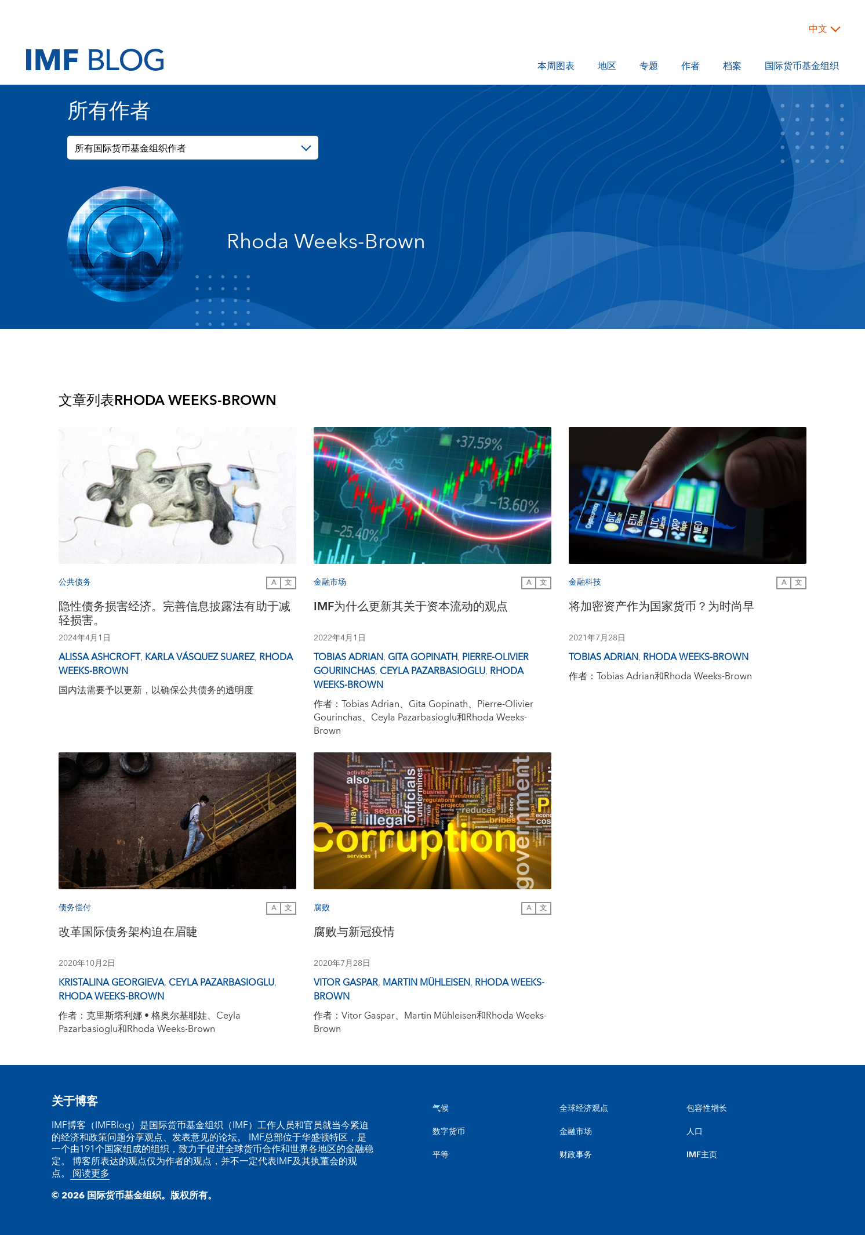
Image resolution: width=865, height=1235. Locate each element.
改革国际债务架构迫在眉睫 (128, 933)
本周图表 (556, 67)
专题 (648, 67)
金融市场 (575, 1132)
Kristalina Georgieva (111, 983)
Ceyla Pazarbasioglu (432, 671)
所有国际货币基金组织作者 (130, 148)
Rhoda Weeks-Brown (695, 657)
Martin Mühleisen (426, 983)
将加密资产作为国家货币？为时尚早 (661, 608)
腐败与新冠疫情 (354, 933)
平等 (440, 1155)
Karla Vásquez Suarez (200, 657)
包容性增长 (706, 1108)
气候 (440, 1108)
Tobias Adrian (348, 657)
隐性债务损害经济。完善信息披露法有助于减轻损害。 (174, 615)
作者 (690, 67)
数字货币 (448, 1132)
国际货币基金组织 (802, 67)
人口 (694, 1132)
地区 (607, 67)
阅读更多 (90, 1173)
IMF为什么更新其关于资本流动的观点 (411, 608)
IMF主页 (701, 1155)
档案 (732, 67)
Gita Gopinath (422, 657)
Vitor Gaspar (346, 983)
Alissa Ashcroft (99, 657)
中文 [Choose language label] (818, 29)
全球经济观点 (583, 1108)
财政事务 (575, 1155)
